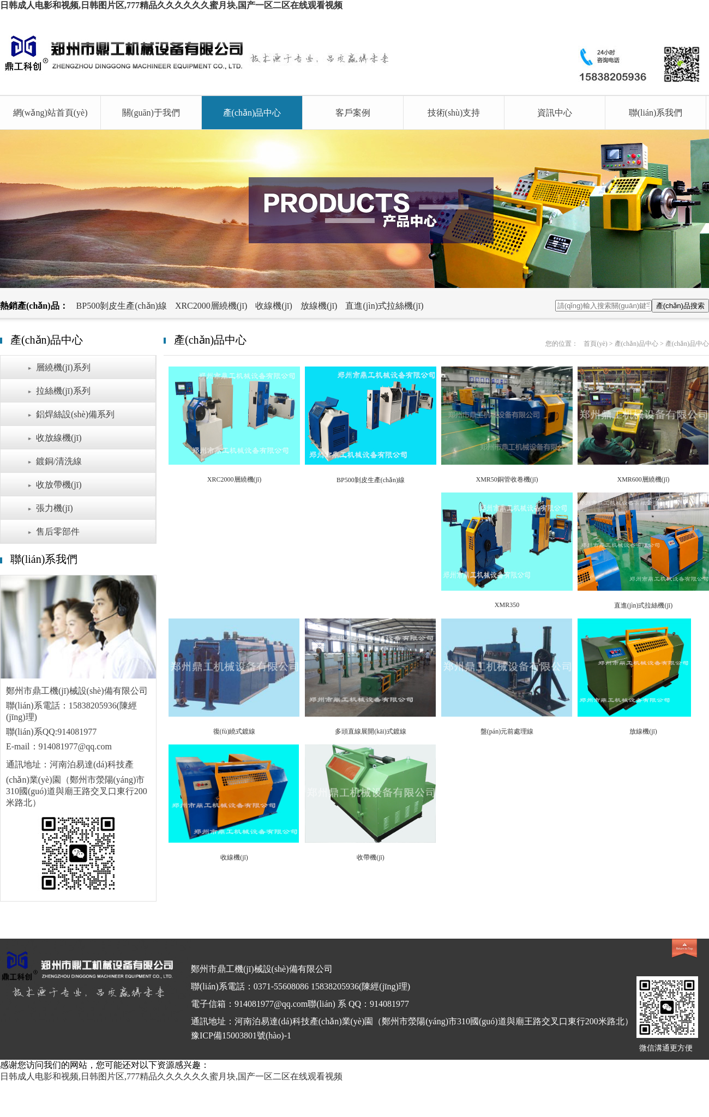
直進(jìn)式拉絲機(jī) (384, 305)
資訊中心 (554, 112)
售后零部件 (58, 531)
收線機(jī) (273, 305)
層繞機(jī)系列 (63, 367)
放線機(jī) (319, 305)
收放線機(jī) (59, 437)
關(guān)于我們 (151, 112)
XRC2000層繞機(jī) (211, 305)
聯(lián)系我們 (656, 112)
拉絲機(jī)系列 (63, 390)
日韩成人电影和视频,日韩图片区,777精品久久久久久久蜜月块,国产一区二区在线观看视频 (171, 5)
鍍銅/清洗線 (59, 461)
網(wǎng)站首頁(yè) (50, 112)
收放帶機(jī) (59, 484)
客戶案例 (352, 112)
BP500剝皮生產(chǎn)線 (121, 305)
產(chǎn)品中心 (252, 112)
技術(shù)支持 (454, 112)
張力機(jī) (54, 508)
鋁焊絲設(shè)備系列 (75, 414)
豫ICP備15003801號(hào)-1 (241, 1035)
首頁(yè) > (599, 343)
